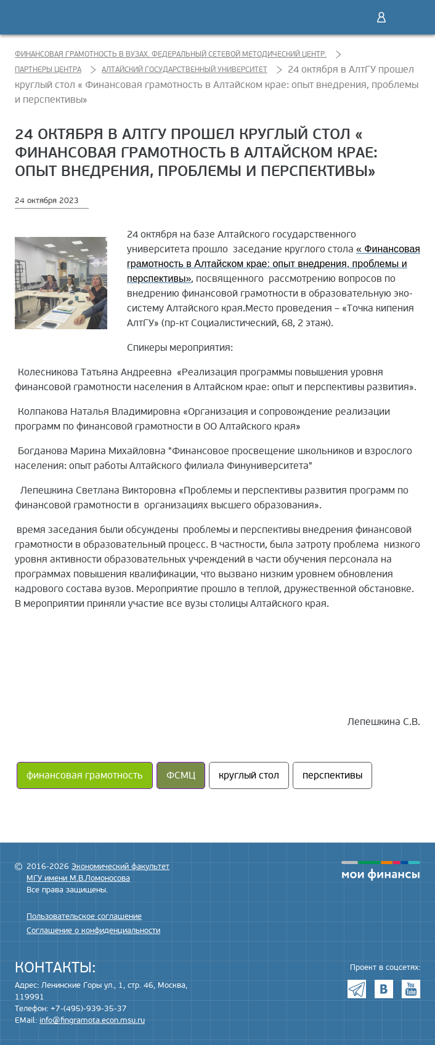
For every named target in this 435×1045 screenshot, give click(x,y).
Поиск (355, 17)
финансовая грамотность (84, 775)
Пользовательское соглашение (84, 916)
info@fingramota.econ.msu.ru (92, 1020)
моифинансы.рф (380, 871)
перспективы (332, 775)
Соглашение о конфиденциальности (93, 930)
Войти (381, 17)
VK (384, 989)
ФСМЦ (180, 775)
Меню (407, 17)
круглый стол (249, 775)
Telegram (357, 989)
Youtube (411, 989)
